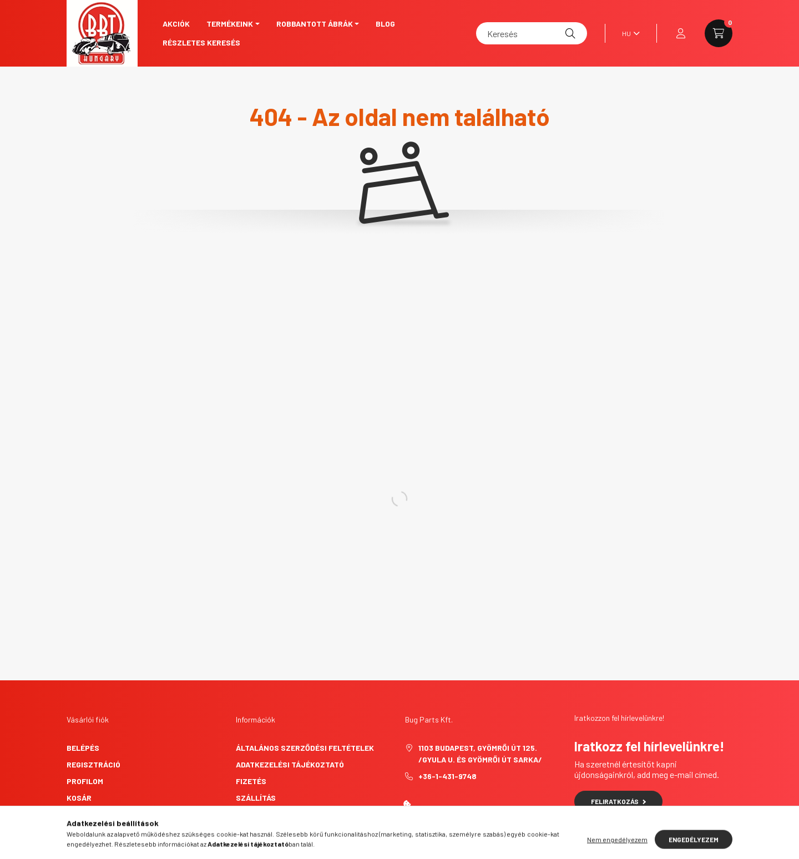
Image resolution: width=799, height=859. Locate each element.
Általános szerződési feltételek (305, 747)
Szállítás (256, 797)
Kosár (79, 797)
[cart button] (718, 33)
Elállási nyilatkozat (279, 831)
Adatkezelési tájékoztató (290, 764)
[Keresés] (531, 33)
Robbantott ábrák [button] (314, 23)
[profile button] (681, 33)
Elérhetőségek (266, 814)
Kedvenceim (90, 814)
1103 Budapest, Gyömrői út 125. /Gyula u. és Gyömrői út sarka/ (480, 753)
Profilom (85, 781)
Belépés (83, 747)
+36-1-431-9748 (447, 776)
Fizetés (251, 781)
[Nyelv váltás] (628, 33)
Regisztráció (93, 764)
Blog (385, 23)
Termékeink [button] (229, 23)
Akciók (176, 23)
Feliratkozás (618, 801)
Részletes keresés (201, 42)
